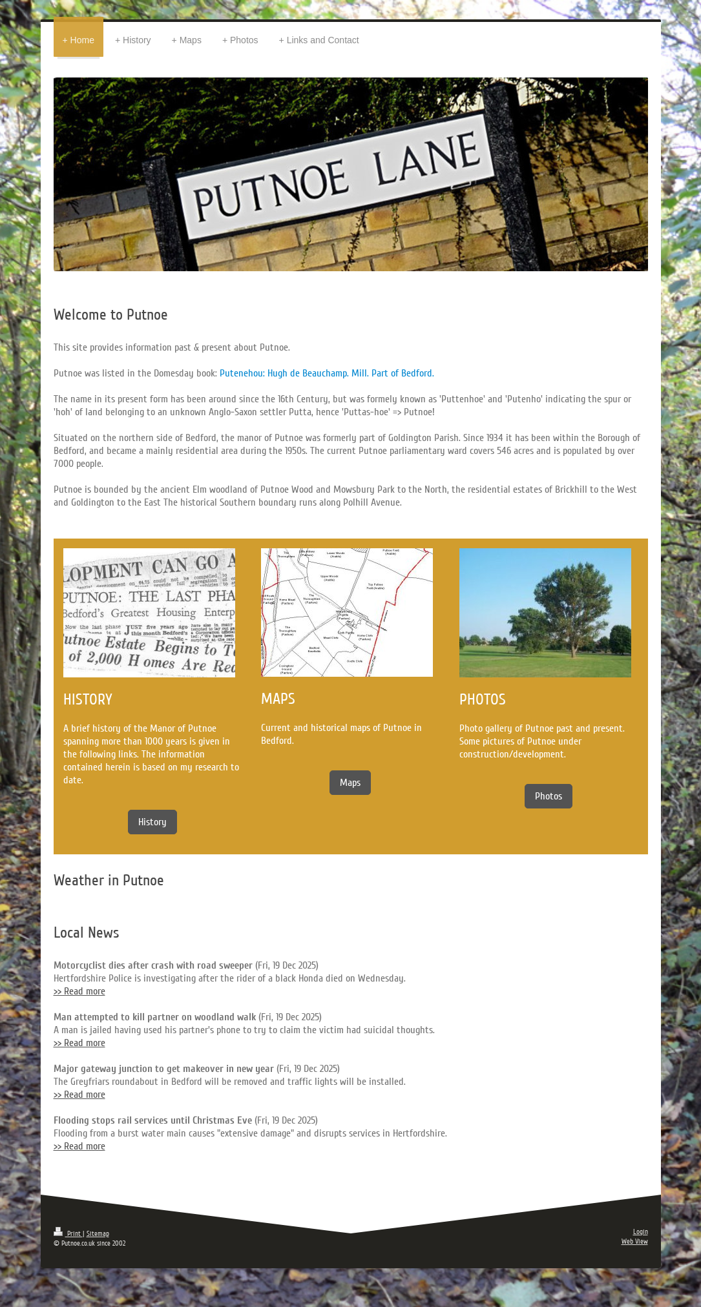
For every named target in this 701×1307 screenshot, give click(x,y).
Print (68, 1234)
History (152, 822)
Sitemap (98, 1234)
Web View (635, 1241)
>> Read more (79, 991)
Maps (350, 782)
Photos (548, 796)
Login (640, 1232)
